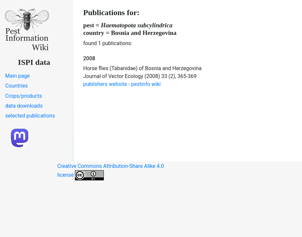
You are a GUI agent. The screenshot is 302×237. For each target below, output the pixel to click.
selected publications (30, 116)
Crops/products (23, 96)
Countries (16, 86)
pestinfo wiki (146, 84)
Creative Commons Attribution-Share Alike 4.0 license (110, 171)
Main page (17, 76)
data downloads (24, 106)
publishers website (105, 84)
